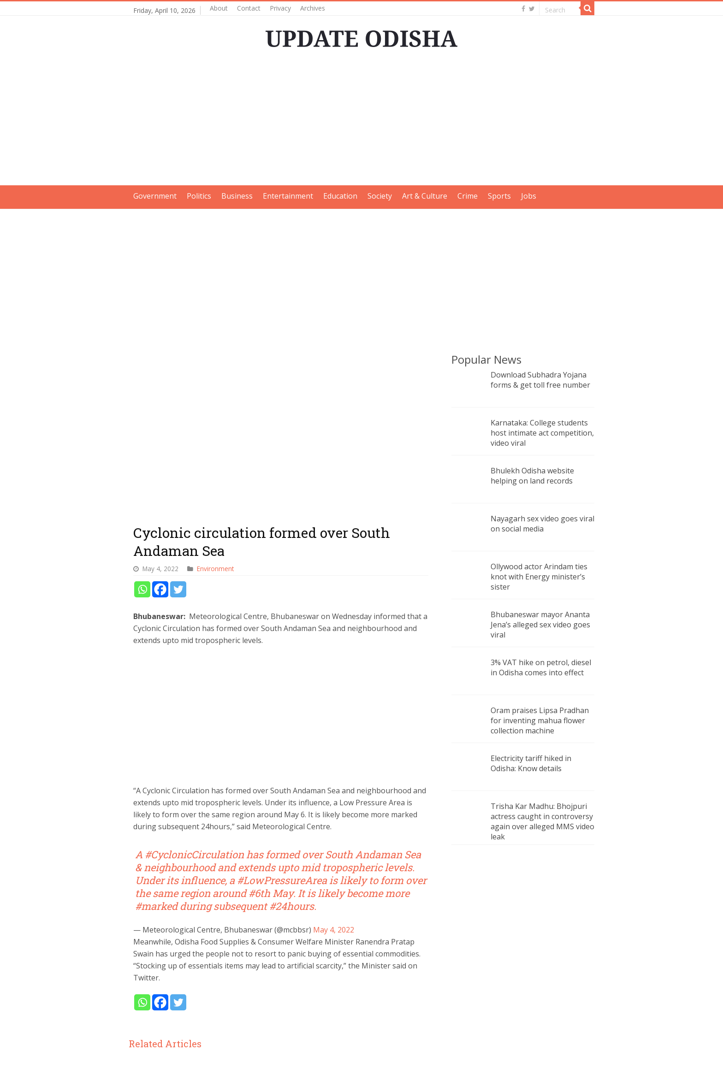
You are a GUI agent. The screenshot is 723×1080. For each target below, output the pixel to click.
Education (340, 196)
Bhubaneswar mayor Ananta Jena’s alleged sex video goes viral (540, 624)
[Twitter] (178, 437)
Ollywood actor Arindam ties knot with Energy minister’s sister (539, 576)
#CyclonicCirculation (194, 701)
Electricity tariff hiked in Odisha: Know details (531, 763)
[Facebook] (160, 437)
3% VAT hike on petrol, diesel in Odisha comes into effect (541, 667)
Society (379, 196)
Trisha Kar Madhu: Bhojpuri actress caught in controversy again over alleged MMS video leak (542, 821)
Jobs (528, 196)
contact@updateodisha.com (546, 1065)
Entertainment (288, 196)
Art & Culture (424, 196)
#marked (156, 753)
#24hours (291, 753)
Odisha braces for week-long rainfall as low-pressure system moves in (181, 981)
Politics (199, 196)
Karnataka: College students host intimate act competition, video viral (542, 433)
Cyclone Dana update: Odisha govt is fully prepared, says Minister (281, 981)
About (219, 8)
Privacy (280, 8)
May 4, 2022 (333, 777)
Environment (215, 416)
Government (155, 196)
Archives (312, 8)
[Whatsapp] (142, 437)
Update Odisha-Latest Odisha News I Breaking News (246, 1065)
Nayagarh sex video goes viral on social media (542, 523)
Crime (467, 196)
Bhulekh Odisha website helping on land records (532, 476)
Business (237, 196)
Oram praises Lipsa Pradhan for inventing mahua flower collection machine (540, 720)
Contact (249, 8)
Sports (499, 196)
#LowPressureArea (282, 727)
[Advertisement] (361, 120)
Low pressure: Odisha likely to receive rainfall (378, 975)
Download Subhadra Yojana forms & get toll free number (540, 380)
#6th (259, 740)
